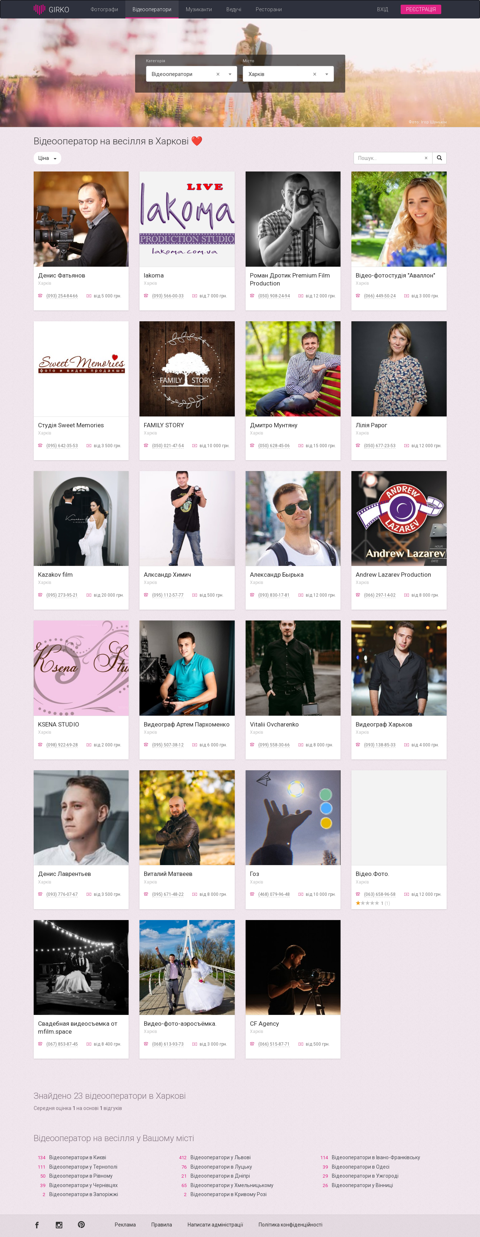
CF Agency (264, 1023)
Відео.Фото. (372, 873)
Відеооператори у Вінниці (362, 1185)
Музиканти (199, 9)
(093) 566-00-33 (168, 295)
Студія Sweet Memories (71, 425)
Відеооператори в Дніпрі (220, 1176)
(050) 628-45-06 (274, 445)
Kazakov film (55, 574)
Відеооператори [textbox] (187, 74)
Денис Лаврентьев (64, 873)
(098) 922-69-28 (62, 744)
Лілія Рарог (371, 425)
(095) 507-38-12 (168, 744)
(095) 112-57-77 (168, 595)
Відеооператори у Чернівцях (83, 1185)
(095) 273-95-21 (62, 595)
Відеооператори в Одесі (360, 1167)
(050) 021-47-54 (168, 445)
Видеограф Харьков (384, 724)
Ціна (47, 158)
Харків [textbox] (284, 74)
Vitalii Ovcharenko (274, 724)
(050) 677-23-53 (380, 445)
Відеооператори (152, 9)
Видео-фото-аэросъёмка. (180, 1023)
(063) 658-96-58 (380, 894)
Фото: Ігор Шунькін (428, 122)
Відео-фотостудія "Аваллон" (395, 275)
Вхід (382, 9)
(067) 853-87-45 (62, 1044)
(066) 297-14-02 (380, 595)
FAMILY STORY (164, 425)
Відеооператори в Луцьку (221, 1167)
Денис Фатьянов (61, 275)
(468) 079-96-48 (274, 894)
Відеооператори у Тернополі (83, 1167)
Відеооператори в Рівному (81, 1176)
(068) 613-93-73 (168, 1044)
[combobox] (191, 74)
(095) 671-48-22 (168, 894)
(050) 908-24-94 (274, 295)
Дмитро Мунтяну (273, 425)
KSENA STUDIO (58, 724)
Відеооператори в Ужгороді (365, 1176)
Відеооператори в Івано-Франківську (376, 1157)
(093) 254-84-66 (62, 295)
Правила (161, 1225)
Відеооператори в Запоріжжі (83, 1194)
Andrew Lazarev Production (393, 574)
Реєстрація (421, 9)
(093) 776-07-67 (62, 894)
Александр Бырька (277, 574)
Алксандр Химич (167, 574)
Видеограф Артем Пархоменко (187, 724)
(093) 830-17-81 (274, 595)
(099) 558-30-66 (274, 744)
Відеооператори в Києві (77, 1157)
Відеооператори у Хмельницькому (232, 1185)
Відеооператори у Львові (221, 1157)
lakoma (154, 275)
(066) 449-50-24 (380, 295)
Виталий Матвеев (168, 873)
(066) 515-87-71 (274, 1044)
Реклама (125, 1225)
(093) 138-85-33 (380, 744)
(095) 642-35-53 (62, 445)
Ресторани (269, 9)
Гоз (254, 873)
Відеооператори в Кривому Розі (229, 1194)
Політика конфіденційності (290, 1225)
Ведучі (233, 9)
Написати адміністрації (215, 1225)
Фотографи (104, 9)
